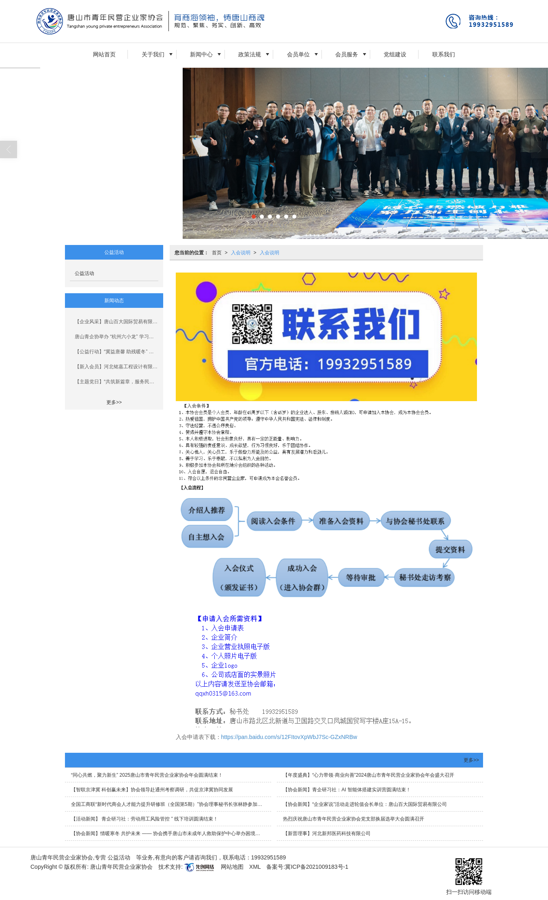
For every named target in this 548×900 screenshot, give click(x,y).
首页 (217, 253)
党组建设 (395, 54)
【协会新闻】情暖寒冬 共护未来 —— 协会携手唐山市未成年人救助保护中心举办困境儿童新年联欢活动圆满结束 (171, 833)
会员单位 (298, 54)
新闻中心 (201, 54)
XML (255, 866)
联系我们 (443, 54)
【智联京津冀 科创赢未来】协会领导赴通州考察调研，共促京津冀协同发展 (152, 790)
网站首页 (104, 54)
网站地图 (232, 866)
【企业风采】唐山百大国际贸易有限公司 (116, 321)
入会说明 (240, 253)
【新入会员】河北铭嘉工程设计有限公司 (116, 366)
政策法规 (249, 54)
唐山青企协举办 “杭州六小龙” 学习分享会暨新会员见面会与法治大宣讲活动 (116, 336)
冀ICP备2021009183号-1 (316, 866)
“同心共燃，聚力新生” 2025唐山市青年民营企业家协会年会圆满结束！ (147, 775)
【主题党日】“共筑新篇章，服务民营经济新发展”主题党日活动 (116, 381)
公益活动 (84, 273)
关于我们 (153, 54)
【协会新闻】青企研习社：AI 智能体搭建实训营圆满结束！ (347, 790)
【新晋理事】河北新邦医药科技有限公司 (327, 833)
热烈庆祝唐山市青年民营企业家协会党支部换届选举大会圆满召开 (353, 819)
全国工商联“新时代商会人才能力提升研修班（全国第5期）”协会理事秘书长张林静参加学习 (169, 804)
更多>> (114, 402)
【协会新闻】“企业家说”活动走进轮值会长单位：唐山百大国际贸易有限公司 (365, 804)
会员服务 (346, 54)
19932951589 (268, 857)
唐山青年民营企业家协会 (121, 866)
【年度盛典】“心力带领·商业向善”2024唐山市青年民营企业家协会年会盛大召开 (368, 775)
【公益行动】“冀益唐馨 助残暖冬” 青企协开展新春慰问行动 (116, 351)
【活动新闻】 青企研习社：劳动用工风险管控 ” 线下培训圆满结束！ (144, 819)
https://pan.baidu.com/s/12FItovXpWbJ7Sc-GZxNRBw (289, 737)
